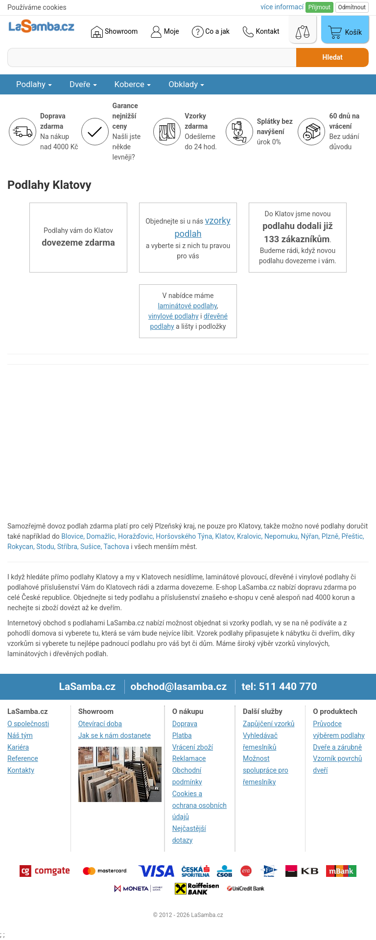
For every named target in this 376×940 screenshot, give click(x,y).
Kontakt (261, 32)
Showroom (114, 32)
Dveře (83, 84)
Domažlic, (102, 536)
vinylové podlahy (173, 316)
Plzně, (331, 536)
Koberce (133, 84)
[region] (188, 447)
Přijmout (319, 7)
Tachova (116, 546)
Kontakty (20, 770)
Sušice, (91, 546)
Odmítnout (352, 7)
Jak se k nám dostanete (114, 735)
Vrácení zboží (192, 747)
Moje (164, 32)
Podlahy (34, 84)
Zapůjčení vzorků (269, 724)
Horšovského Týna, (184, 536)
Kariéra (18, 747)
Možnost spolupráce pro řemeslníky (265, 770)
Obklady (186, 84)
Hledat (333, 57)
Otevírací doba (100, 724)
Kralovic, (249, 536)
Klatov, (225, 536)
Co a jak (211, 32)
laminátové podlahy (187, 306)
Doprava (184, 724)
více (282, 7)
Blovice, (73, 536)
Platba (182, 735)
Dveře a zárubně (337, 747)
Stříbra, (68, 546)
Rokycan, (21, 546)
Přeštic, (352, 536)
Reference (22, 758)
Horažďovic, (136, 536)
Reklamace (189, 758)
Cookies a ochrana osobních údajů (199, 805)
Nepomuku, (281, 536)
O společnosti (28, 724)
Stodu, (45, 546)
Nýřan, (310, 536)
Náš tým (20, 735)
